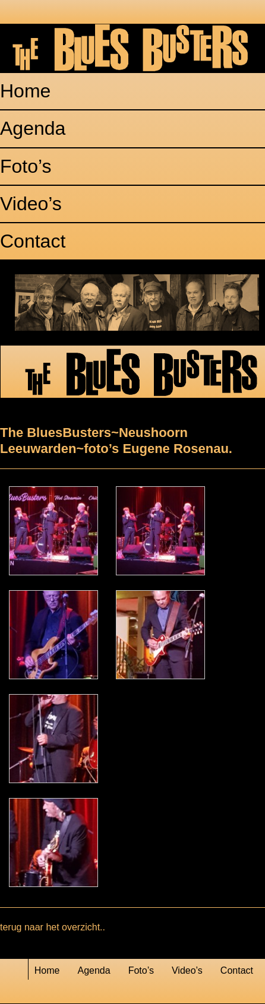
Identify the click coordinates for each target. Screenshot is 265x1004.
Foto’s (26, 166)
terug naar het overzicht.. (52, 927)
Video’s (31, 203)
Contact (32, 241)
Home (25, 91)
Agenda (32, 128)
